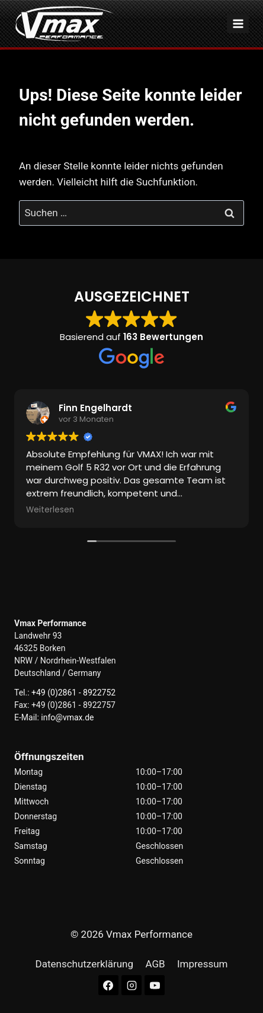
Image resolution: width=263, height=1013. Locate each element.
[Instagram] (131, 985)
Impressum (202, 964)
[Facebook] (108, 985)
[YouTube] (155, 985)
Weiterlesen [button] (50, 510)
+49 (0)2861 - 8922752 (73, 692)
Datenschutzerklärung (84, 964)
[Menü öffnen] (238, 23)
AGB (155, 964)
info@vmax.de (67, 717)
